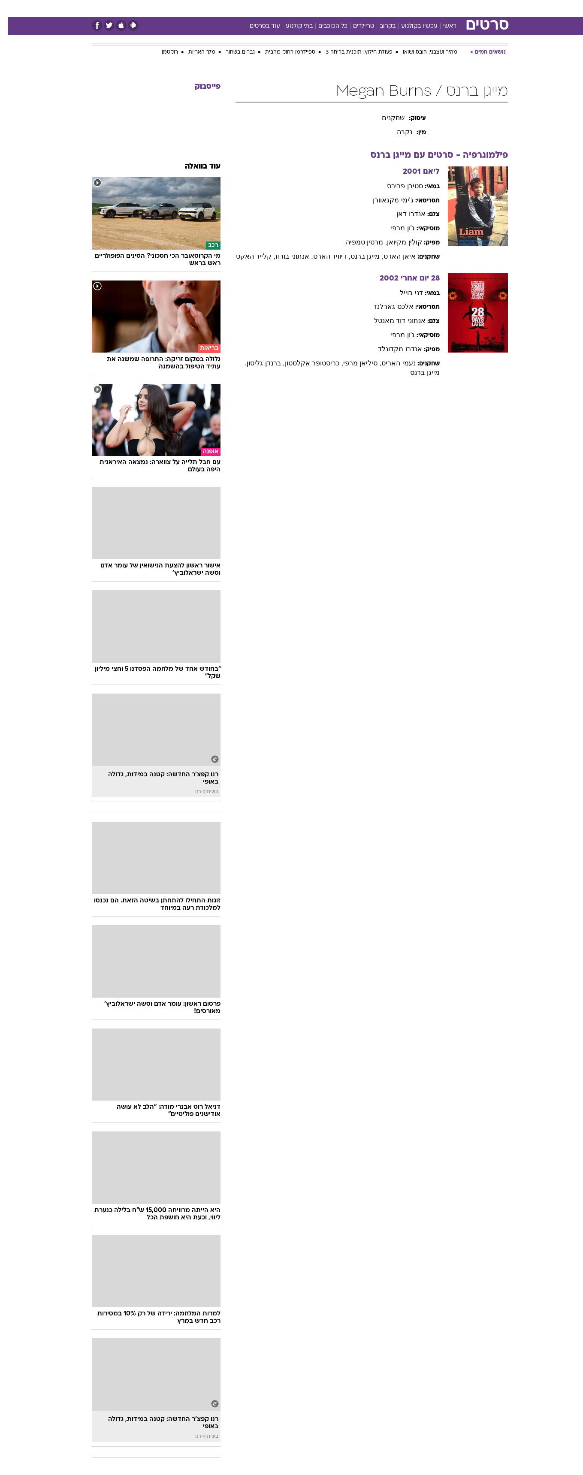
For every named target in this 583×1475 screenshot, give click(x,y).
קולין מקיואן (396, 242)
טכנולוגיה (225, 8)
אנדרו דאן (402, 213)
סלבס (359, 8)
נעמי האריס (390, 363)
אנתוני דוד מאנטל (391, 320)
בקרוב (379, 26)
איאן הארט (391, 256)
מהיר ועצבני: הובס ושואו (422, 52)
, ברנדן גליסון (257, 363)
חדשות (443, 8)
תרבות (387, 8)
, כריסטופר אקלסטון (306, 363)
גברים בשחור (232, 52)
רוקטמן (162, 52)
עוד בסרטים (257, 26)
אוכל (313, 8)
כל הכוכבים (324, 26)
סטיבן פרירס (396, 186)
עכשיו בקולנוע (411, 26)
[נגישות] (11, 8)
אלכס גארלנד (385, 306)
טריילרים (355, 26)
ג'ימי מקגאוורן (385, 200)
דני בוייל (403, 292)
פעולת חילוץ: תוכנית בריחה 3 (350, 52)
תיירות (257, 8)
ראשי (441, 26)
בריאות (286, 8)
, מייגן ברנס (358, 256)
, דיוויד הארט (323, 256)
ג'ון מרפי (394, 228)
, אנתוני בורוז (286, 256)
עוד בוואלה (194, 166)
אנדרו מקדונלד (392, 349)
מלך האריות (193, 52)
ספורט (414, 8)
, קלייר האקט (247, 256)
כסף (335, 8)
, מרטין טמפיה (358, 242)
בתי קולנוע (291, 26)
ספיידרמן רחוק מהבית (282, 52)
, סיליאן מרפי (354, 363)
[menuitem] (438, 8)
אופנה (193, 8)
